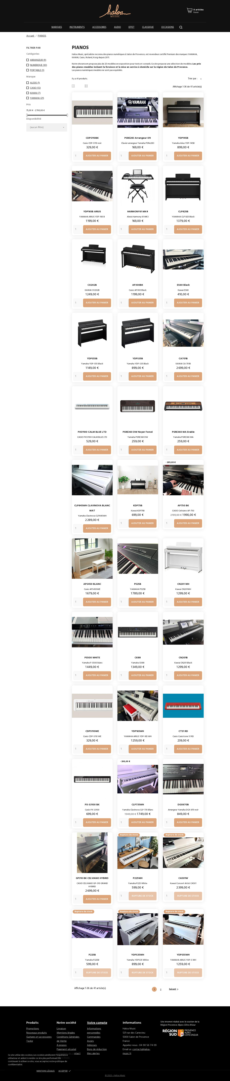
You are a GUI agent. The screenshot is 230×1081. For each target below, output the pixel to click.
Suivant (174, 989)
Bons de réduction (97, 1049)
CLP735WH (138, 805)
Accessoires (99, 27)
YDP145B (183, 138)
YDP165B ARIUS (92, 212)
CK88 (138, 658)
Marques (56, 27)
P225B (92, 955)
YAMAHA (37, 98)
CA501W (183, 878)
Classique (148, 27)
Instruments (77, 27)
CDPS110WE (92, 731)
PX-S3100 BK (92, 805)
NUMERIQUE (38, 65)
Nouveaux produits (36, 1033)
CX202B (92, 285)
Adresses (92, 1045)
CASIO (35, 88)
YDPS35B (138, 359)
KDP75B (137, 506)
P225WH (137, 878)
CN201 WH (183, 584)
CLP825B (183, 212)
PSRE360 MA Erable (183, 432)
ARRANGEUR (38, 60)
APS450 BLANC (92, 584)
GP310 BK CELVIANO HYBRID (92, 878)
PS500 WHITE (92, 658)
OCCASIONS (167, 27)
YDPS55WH (183, 955)
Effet (131, 27)
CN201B (183, 658)
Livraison (61, 1029)
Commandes (93, 1037)
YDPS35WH (137, 955)
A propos (62, 1045)
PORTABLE (37, 70)
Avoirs (90, 1041)
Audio (117, 27)
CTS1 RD (183, 731)
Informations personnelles (94, 1031)
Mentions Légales (46, 1071)
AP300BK (137, 285)
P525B (137, 584)
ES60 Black (183, 285)
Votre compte (97, 1022)
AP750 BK (183, 506)
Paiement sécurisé (66, 1049)
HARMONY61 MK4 (137, 212)
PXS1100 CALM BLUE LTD (92, 432)
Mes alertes (93, 1054)
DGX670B (183, 805)
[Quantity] (77, 156)
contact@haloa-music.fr (136, 1051)
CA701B (183, 359)
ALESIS (35, 83)
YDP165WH (137, 731)
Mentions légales (66, 1033)
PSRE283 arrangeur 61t (137, 138)
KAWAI (35, 93)
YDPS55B (92, 359)
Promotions (32, 1029)
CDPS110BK (92, 138)
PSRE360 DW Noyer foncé (138, 432)
